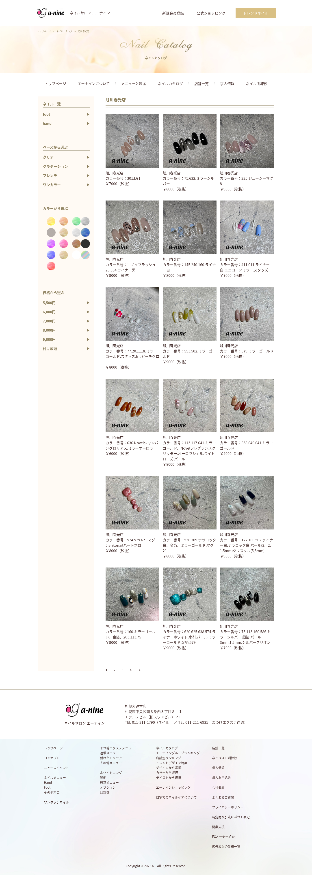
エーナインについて (94, 83)
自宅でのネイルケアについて (176, 797)
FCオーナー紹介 (223, 836)
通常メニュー (109, 753)
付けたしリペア (111, 757)
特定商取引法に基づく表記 (231, 817)
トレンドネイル (255, 13)
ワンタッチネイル (56, 802)
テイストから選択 (168, 777)
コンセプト (52, 757)
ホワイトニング (111, 772)
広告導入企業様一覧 (226, 846)
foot (46, 114)
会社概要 (218, 787)
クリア (48, 157)
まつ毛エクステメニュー (117, 748)
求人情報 (227, 83)
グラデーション (55, 166)
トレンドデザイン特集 (171, 762)
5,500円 (49, 302)
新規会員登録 (173, 13)
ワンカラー (52, 184)
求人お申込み (221, 777)
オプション (108, 787)
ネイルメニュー (55, 777)
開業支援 (218, 826)
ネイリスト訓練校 (224, 757)
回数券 (104, 792)
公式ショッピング (211, 13)
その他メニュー (111, 762)
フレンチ (50, 175)
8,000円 (49, 330)
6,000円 (49, 312)
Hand (48, 782)
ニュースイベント (56, 767)
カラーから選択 (167, 772)
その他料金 (52, 792)
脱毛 (103, 777)
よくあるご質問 (223, 797)
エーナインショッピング (173, 787)
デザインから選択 (168, 767)
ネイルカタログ (64, 31)
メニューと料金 (133, 83)
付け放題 (50, 348)
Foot (47, 787)
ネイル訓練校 (256, 83)
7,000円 (49, 321)
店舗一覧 (201, 83)
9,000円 (49, 339)
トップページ (44, 31)
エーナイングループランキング (178, 753)
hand (47, 123)
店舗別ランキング (168, 757)
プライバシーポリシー (227, 807)
